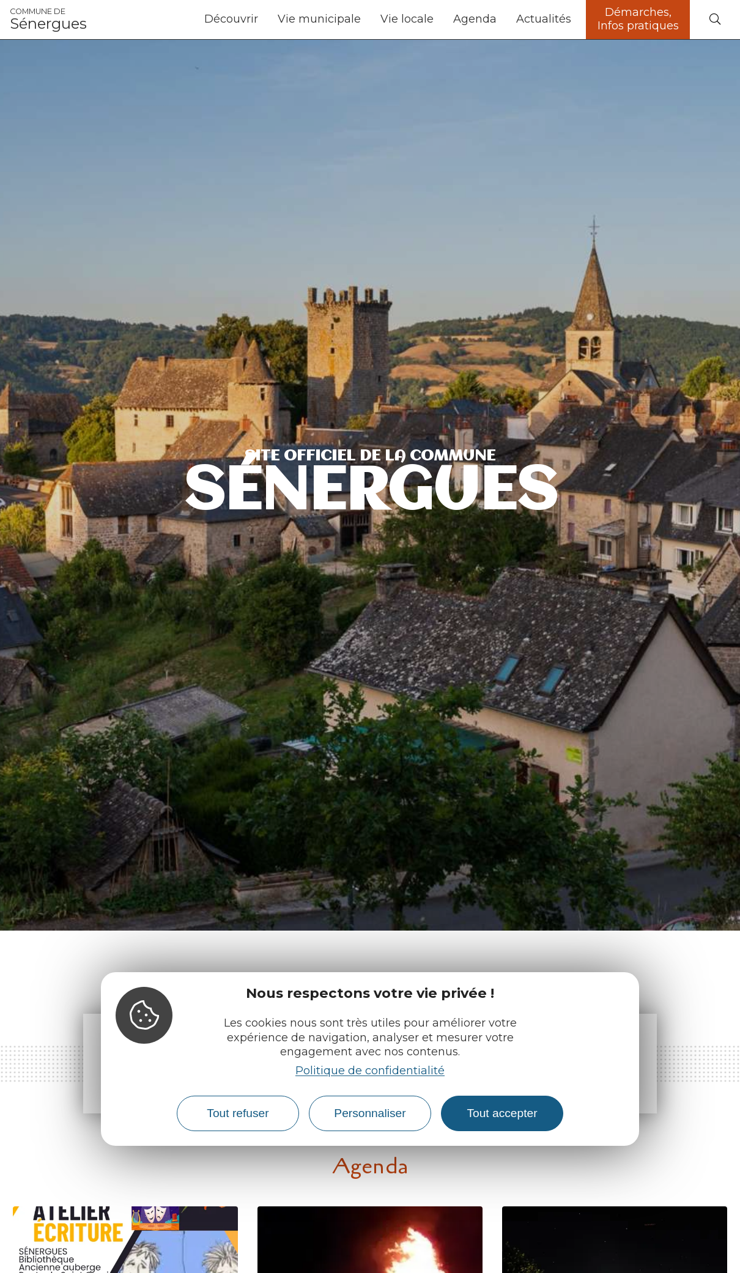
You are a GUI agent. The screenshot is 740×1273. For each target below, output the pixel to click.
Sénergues (48, 19)
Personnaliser (369, 1113)
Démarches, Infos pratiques (638, 19)
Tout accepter (502, 1113)
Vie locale (407, 19)
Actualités (543, 19)
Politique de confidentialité (370, 1070)
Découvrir (231, 19)
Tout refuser (237, 1113)
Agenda (475, 19)
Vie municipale (319, 19)
